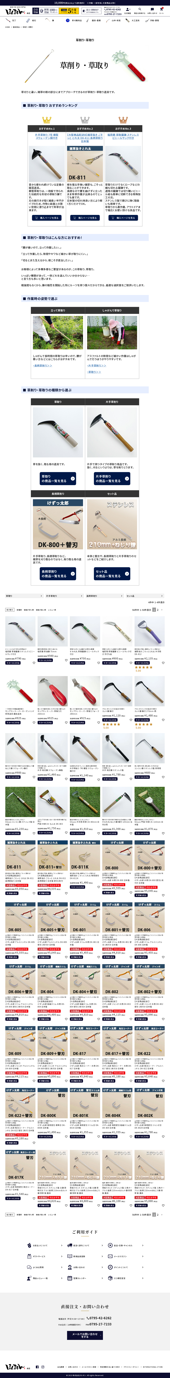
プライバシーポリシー (131, 1367)
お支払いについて (37, 1245)
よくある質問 (35, 1267)
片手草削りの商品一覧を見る (108, 478)
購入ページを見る (46, 217)
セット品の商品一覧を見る (108, 573)
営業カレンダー (76, 1278)
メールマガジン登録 (89, 1367)
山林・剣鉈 (113, 20)
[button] (162, 610)
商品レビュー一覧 (37, 1278)
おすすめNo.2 (85, 128)
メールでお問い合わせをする (85, 1335)
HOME (7, 27)
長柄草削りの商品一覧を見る (54, 573)
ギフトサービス (36, 1256)
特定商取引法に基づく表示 (110, 1367)
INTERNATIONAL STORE (153, 1367)
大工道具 (132, 20)
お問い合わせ (76, 1267)
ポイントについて (118, 1267)
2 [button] (158, 609)
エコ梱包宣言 (116, 1278)
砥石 (30, 20)
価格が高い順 (41, 610)
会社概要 (60, 1367)
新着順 (19, 610)
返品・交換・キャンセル (120, 1245)
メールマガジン (117, 1256)
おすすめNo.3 (123, 128)
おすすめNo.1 (47, 128)
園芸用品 (16, 27)
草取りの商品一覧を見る (54, 478)
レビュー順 (52, 610)
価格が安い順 (29, 610)
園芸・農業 (93, 20)
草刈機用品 (73, 20)
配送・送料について (78, 1245)
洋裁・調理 (152, 20)
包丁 (10, 20)
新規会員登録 (76, 1256)
